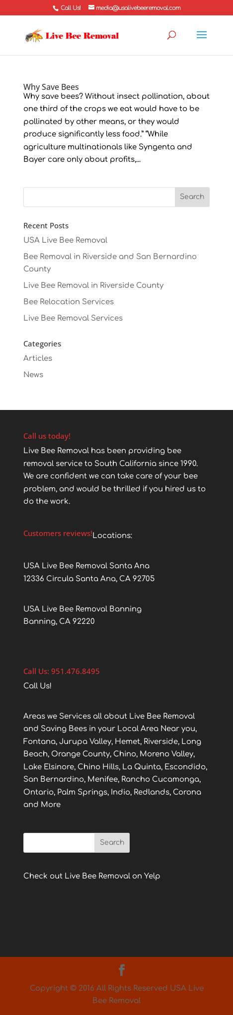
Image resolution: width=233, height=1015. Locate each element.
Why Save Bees (51, 86)
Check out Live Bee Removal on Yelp (91, 876)
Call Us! (70, 7)
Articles (37, 358)
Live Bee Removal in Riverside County (93, 285)
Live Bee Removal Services (73, 318)
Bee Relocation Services (68, 302)
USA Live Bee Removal (65, 240)
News (33, 375)
